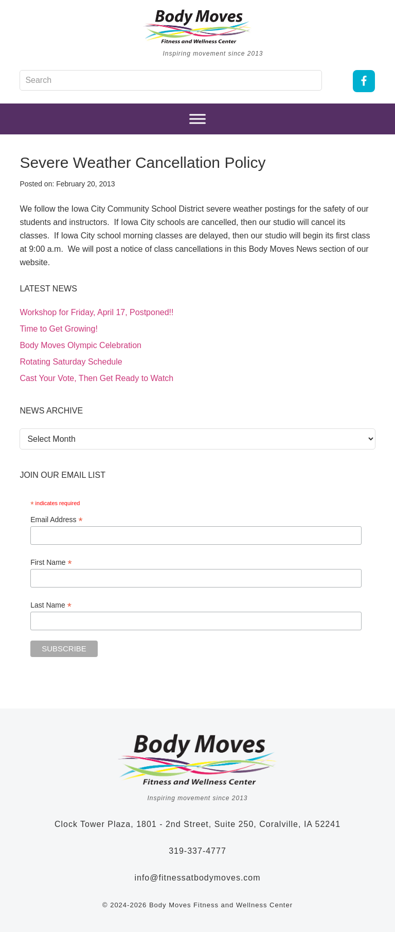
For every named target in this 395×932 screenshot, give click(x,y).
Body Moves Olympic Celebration (80, 345)
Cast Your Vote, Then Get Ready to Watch (96, 378)
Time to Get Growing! (58, 328)
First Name (51, 562)
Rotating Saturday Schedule (71, 361)
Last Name (50, 605)
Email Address (56, 520)
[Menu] (197, 119)
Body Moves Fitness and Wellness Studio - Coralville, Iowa (197, 26)
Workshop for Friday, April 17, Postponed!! (96, 312)
